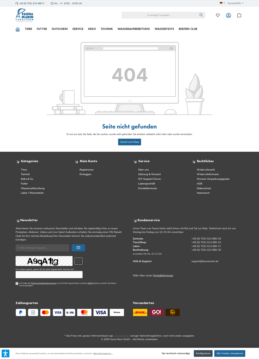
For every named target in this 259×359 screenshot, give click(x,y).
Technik (25, 174)
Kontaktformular (147, 188)
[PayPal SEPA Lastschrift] (70, 312)
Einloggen (85, 174)
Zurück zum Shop (129, 142)
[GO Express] (156, 312)
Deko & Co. (27, 179)
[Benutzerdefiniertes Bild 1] (84, 312)
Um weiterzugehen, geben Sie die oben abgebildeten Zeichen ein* (45, 269)
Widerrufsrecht (206, 169)
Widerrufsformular (208, 174)
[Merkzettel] (218, 15)
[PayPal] (21, 312)
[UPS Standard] (172, 312)
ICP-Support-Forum (149, 179)
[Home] (19, 29)
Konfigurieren (203, 353)
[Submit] (78, 248)
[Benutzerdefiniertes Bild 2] (100, 312)
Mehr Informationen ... (103, 353)
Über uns (143, 169)
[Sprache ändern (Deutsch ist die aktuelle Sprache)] (222, 3)
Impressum (203, 193)
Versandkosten (122, 335)
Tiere (24, 169)
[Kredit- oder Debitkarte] (51, 312)
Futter (24, 183)
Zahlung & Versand (149, 174)
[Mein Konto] (228, 15)
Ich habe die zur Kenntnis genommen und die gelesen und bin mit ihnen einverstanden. (67, 284)
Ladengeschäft (146, 183)
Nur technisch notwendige (176, 353)
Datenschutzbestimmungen (44, 283)
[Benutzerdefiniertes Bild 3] (117, 312)
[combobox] (159, 15)
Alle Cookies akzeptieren (229, 353)
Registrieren (87, 169)
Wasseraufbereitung (33, 188)
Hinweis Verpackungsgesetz (213, 179)
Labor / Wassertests (32, 193)
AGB (199, 183)
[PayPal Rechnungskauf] (33, 312)
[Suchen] (201, 15)
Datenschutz (204, 188)
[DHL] (140, 312)
